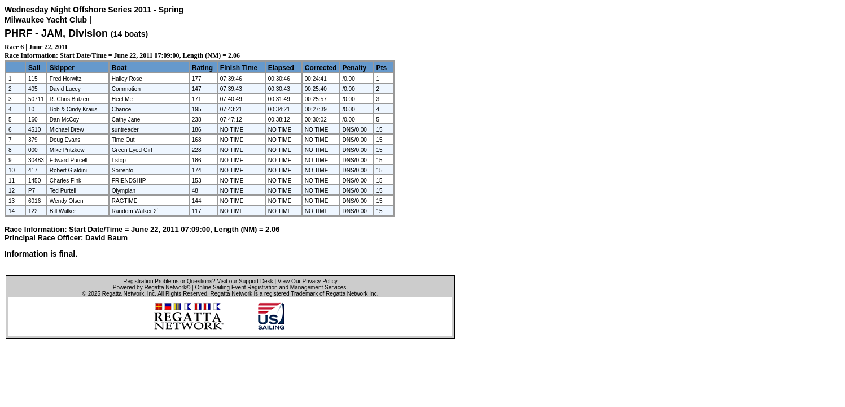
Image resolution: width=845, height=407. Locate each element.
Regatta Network (123, 294)
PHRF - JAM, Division (58, 33)
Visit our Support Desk (245, 281)
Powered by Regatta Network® (151, 287)
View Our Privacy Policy (308, 281)
